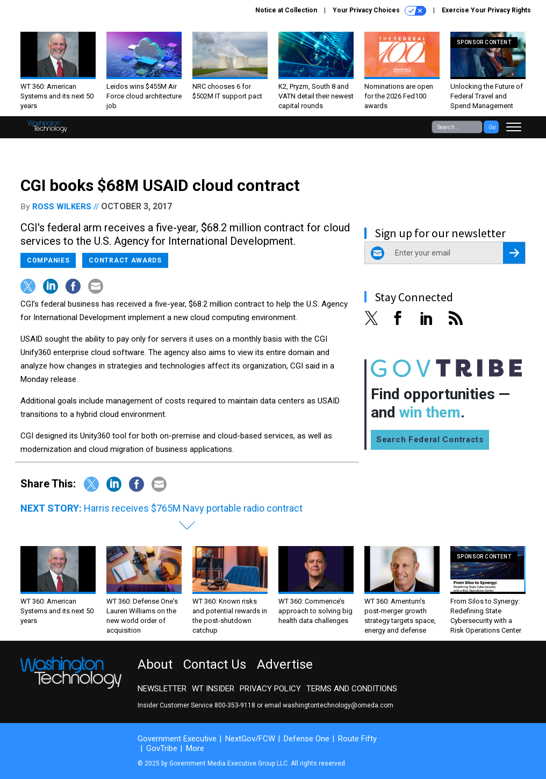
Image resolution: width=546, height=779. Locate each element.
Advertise (285, 664)
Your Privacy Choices (379, 11)
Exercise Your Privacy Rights (486, 10)
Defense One (306, 738)
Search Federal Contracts (430, 439)
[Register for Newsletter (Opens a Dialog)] (514, 253)
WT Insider (213, 688)
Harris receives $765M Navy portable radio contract (193, 508)
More (195, 748)
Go (491, 127)
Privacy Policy (270, 688)
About (155, 664)
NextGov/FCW (250, 738)
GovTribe (161, 748)
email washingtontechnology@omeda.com (328, 705)
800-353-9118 (234, 705)
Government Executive (177, 738)
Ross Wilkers (61, 206)
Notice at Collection (286, 10)
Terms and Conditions (351, 688)
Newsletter (162, 688)
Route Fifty (357, 738)
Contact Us (214, 664)
